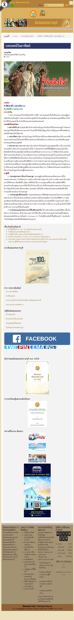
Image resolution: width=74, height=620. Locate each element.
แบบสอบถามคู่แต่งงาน (45, 532)
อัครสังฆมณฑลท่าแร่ (9, 552)
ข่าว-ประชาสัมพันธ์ (12, 291)
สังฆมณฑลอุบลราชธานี (10, 557)
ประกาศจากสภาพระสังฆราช (14, 305)
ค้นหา (67, 5)
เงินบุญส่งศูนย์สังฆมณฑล (13, 323)
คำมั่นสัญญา (42, 535)
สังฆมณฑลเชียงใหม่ (9, 542)
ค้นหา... (41, 5)
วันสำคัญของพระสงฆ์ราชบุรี (14, 327)
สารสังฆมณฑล (10, 296)
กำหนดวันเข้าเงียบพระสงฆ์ (14, 319)
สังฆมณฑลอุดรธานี (9, 559)
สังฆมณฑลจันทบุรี (8, 540)
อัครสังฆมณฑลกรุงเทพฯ (10, 537)
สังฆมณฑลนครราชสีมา (10, 554)
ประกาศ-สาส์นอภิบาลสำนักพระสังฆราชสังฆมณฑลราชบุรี (23, 300)
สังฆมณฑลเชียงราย (9, 545)
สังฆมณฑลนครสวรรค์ (9, 547)
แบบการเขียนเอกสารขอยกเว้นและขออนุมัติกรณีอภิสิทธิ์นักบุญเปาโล (45, 598)
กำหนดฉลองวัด (10, 314)
